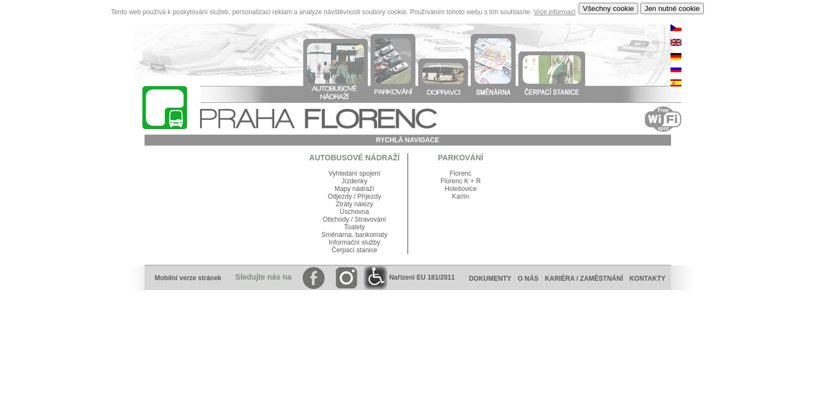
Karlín (460, 196)
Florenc (460, 173)
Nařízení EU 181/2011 (409, 277)
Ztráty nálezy (354, 204)
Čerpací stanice (354, 250)
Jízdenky (354, 181)
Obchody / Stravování (354, 219)
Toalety (354, 227)
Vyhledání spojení (354, 173)
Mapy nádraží (354, 189)
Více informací (555, 12)
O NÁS (528, 278)
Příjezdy (369, 196)
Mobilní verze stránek (187, 278)
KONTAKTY (650, 278)
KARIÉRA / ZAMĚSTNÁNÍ (584, 278)
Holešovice (460, 189)
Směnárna (336, 235)
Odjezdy (340, 196)
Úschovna (354, 212)
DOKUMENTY (490, 278)
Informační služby (354, 242)
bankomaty (371, 235)
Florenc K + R (461, 181)
